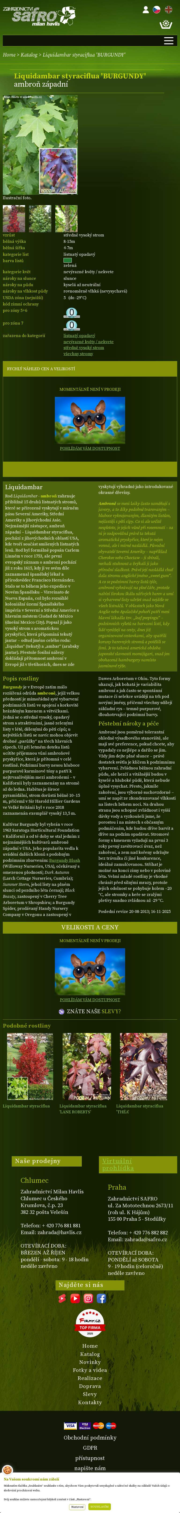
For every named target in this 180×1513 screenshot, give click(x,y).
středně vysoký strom (84, 347)
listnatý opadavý (79, 335)
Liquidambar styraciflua (26, 1106)
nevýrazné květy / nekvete (89, 342)
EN (167, 9)
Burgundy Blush (64, 860)
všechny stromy (78, 354)
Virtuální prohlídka (118, 1164)
